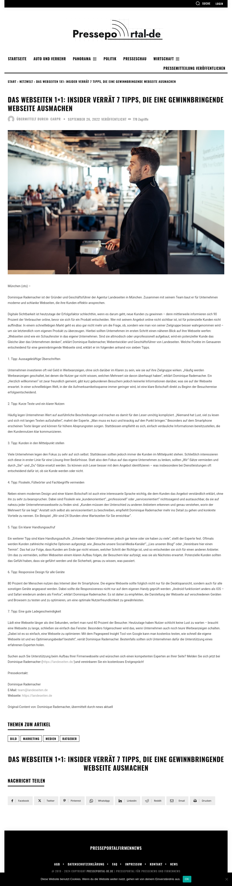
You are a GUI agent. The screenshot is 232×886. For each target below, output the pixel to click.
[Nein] (226, 879)
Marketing (31, 738)
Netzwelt (26, 81)
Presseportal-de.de (100, 871)
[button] (203, 3)
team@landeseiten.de (33, 690)
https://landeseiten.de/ (58, 662)
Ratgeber (69, 738)
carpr (55, 119)
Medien (51, 738)
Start (12, 81)
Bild (13, 738)
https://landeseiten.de (37, 695)
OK (187, 879)
